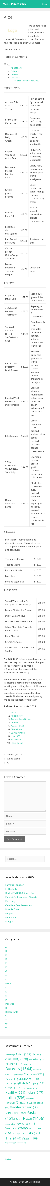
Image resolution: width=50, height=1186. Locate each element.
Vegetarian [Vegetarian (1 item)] (10, 1143)
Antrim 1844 (17, 725)
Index (8, 983)
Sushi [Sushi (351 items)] (33, 1133)
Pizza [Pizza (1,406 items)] (33, 1118)
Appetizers (16, 67)
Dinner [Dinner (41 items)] (12, 1083)
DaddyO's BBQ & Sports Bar (20, 892)
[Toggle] (9, 64)
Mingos (9, 921)
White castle (13, 758)
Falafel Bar (11, 917)
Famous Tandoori (14, 884)
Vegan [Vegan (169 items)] (30, 1138)
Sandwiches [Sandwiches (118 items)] (24, 1123)
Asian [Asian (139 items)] (23, 1054)
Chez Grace (16, 729)
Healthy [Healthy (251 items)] (15, 1092)
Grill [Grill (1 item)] (24, 1088)
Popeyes (9, 1003)
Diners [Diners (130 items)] (30, 1079)
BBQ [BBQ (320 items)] (20, 1059)
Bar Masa (16, 739)
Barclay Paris (18, 732)
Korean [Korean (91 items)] (13, 1102)
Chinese (11, 754)
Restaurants (11, 1011)
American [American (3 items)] (10, 1055)
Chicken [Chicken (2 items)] (19, 1075)
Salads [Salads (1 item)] (8, 1124)
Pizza (19, 754)
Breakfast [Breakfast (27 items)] (36, 1059)
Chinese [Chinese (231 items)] (34, 1074)
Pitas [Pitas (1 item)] (19, 1119)
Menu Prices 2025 (14, 4)
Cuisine (15, 722)
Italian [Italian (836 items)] (15, 1097)
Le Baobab (11, 888)
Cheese (14, 74)
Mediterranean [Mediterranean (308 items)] (25, 1107)
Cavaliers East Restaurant (18, 905)
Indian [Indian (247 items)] (34, 1092)
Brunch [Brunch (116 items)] (14, 1064)
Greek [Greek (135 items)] (13, 1088)
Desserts (15, 77)
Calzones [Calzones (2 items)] (10, 1075)
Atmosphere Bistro (21, 719)
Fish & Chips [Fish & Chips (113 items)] (31, 1083)
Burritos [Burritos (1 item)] (37, 1070)
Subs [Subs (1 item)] (21, 1134)
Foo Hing (10, 901)
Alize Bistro (17, 715)
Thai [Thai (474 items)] (13, 1138)
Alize (13, 712)
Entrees (15, 71)
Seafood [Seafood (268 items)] (15, 1128)
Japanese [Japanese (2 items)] (30, 1098)
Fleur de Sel (17, 742)
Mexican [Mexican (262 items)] (15, 1112)
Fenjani (9, 913)
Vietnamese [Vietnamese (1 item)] (20, 1143)
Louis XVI (15, 736)
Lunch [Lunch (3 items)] (24, 1103)
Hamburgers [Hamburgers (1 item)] (32, 1088)
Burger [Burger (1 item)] (27, 1064)
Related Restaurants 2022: (26, 80)
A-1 (9, 762)
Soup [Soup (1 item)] (16, 1134)
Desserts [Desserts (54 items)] (13, 1079)
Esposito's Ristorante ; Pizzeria (21, 897)
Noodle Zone (12, 909)
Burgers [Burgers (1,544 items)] (18, 1068)
